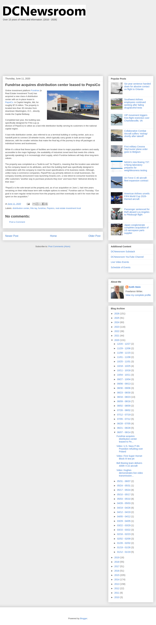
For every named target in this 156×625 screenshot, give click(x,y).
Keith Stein (135, 287)
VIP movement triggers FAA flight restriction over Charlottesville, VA (137, 118)
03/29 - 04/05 (124, 521)
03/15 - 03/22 (124, 529)
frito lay (33, 208)
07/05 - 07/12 (124, 419)
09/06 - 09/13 (124, 383)
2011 (117, 592)
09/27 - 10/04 (124, 379)
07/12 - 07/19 (124, 414)
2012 (117, 588)
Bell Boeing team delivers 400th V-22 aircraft (129, 464)
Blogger (83, 618)
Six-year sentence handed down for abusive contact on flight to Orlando (137, 86)
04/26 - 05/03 (124, 503)
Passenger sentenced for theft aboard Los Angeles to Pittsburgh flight (137, 212)
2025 (117, 318)
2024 (117, 322)
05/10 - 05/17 (124, 494)
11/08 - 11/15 (124, 352)
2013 (117, 584)
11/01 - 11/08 (124, 357)
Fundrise (35, 90)
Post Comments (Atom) (59, 246)
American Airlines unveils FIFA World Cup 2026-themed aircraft (137, 196)
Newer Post (11, 236)
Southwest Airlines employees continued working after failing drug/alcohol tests (135, 103)
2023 (117, 327)
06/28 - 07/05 (124, 423)
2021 (117, 335)
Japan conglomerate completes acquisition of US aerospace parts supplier (136, 229)
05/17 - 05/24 (124, 490)
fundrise (42, 208)
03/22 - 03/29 (124, 525)
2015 (117, 575)
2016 (117, 570)
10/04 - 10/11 (124, 374)
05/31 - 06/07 (124, 481)
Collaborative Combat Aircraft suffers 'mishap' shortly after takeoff (136, 134)
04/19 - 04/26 (124, 507)
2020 (117, 340)
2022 (117, 331)
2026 (117, 313)
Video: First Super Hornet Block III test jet (129, 457)
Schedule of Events (120, 267)
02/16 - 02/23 (124, 534)
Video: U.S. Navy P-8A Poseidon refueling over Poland (130, 449)
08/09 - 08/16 (124, 401)
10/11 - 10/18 (124, 370)
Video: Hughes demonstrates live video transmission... (130, 473)
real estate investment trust (68, 208)
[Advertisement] (78, 46)
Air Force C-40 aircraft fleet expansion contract (136, 179)
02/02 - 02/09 (124, 538)
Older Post (94, 236)
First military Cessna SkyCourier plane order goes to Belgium (136, 149)
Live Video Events (120, 262)
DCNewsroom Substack (123, 251)
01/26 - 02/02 (124, 543)
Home (53, 236)
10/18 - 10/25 (124, 366)
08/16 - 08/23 (124, 397)
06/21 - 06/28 (124, 428)
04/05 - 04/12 (124, 516)
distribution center (21, 208)
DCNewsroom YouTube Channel (127, 257)
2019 (117, 557)
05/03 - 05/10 (124, 499)
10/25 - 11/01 (124, 361)
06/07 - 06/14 (124, 432)
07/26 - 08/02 (124, 410)
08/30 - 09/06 (124, 388)
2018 (117, 562)
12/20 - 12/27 (124, 344)
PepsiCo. (9, 102)
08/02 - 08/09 (124, 405)
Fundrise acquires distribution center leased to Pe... (127, 439)
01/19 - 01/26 (124, 547)
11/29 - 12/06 (124, 348)
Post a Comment (17, 222)
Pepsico (50, 208)
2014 (117, 579)
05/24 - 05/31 (124, 485)
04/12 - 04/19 (124, 512)
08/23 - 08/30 (124, 392)
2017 (117, 566)
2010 (117, 597)
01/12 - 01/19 (124, 552)
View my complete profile (138, 295)
